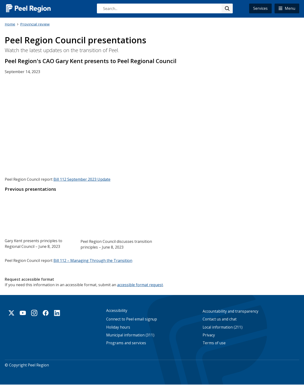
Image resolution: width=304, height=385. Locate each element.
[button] (287, 8)
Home (10, 24)
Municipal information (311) (130, 335)
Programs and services (126, 342)
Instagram (34, 313)
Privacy (209, 335)
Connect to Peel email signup (131, 319)
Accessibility (116, 310)
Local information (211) (222, 327)
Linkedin (57, 313)
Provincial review (35, 24)
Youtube (23, 313)
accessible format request (140, 284)
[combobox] (164, 8)
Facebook (45, 313)
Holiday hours (118, 327)
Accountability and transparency (230, 311)
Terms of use (214, 342)
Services (260, 8)
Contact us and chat (220, 319)
